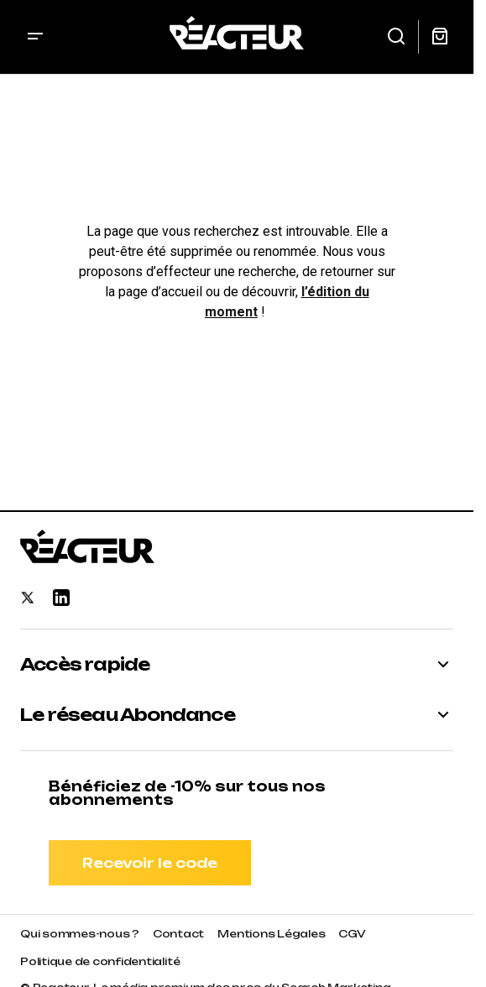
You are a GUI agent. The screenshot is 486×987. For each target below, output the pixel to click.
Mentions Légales (271, 933)
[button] (35, 37)
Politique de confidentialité (100, 961)
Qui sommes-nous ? (79, 933)
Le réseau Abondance (127, 715)
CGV (351, 933)
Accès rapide (84, 664)
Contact (178, 933)
